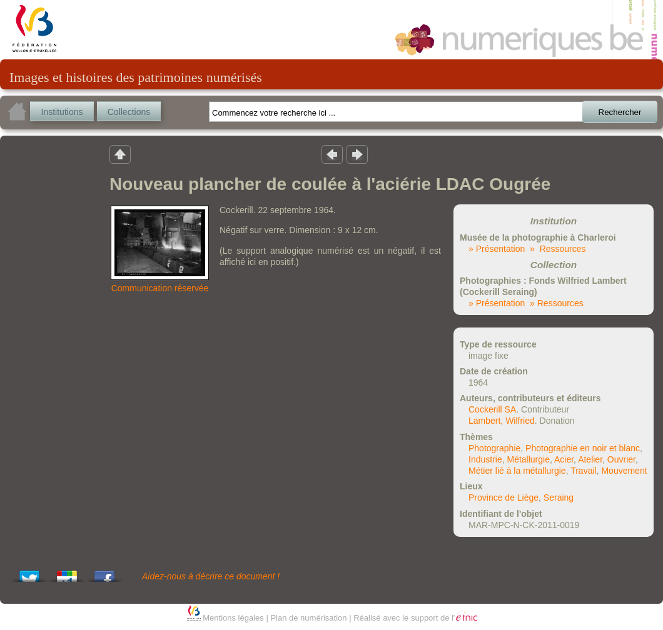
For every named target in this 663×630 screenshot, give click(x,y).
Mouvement (624, 471)
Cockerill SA (492, 409)
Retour (120, 154)
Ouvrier (621, 459)
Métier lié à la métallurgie (517, 471)
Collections (129, 112)
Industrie (485, 459)
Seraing (559, 497)
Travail (583, 471)
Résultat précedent (332, 154)
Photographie (494, 448)
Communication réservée (160, 288)
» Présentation (496, 249)
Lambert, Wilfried (501, 421)
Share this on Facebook (104, 573)
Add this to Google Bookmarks (67, 573)
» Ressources (557, 249)
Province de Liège (503, 497)
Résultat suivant (357, 154)
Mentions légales (233, 617)
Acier (564, 459)
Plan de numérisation (308, 617)
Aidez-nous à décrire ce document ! (211, 576)
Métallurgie (528, 459)
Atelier (590, 459)
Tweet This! (29, 573)
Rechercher (620, 112)
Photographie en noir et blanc (582, 448)
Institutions (62, 112)
